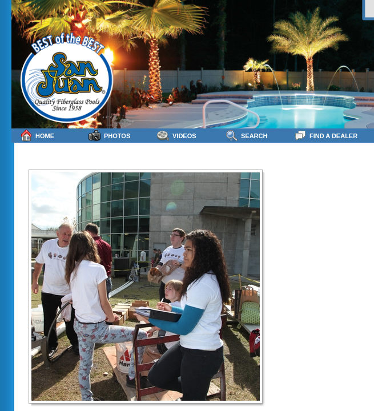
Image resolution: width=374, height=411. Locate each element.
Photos (109, 136)
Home (37, 136)
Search (246, 136)
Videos (176, 136)
